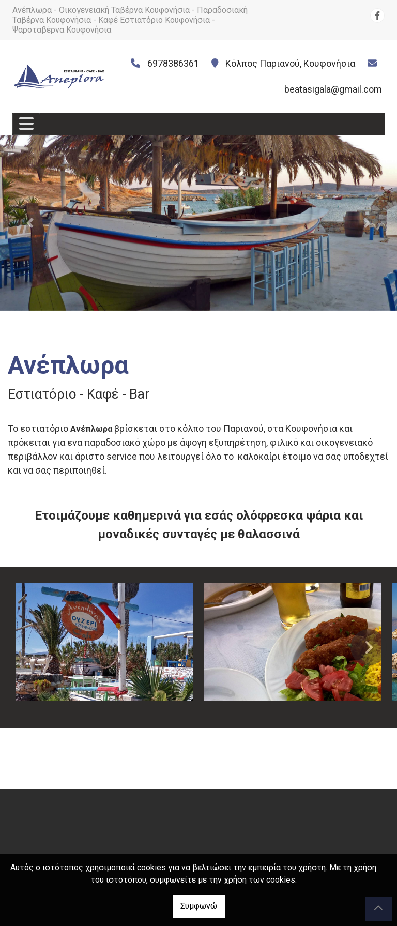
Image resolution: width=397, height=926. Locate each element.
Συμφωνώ (198, 906)
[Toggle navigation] (26, 124)
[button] (29, 223)
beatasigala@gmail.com (333, 89)
